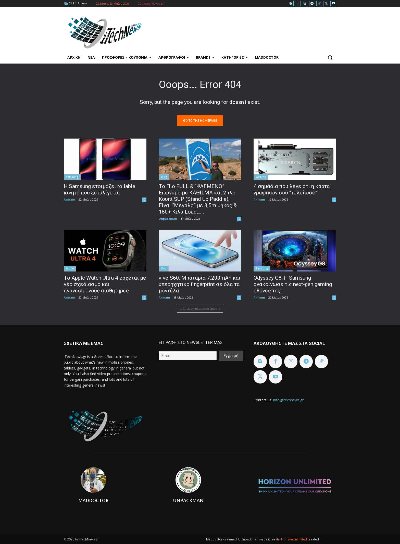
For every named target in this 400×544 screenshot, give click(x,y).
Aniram (69, 199)
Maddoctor (93, 500)
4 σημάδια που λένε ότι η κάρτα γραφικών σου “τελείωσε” (292, 189)
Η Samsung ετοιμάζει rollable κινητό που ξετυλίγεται (99, 189)
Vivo (163, 268)
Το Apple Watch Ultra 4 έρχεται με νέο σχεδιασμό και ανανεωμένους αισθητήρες (105, 284)
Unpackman (168, 218)
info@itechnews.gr (288, 400)
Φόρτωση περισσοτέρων (200, 308)
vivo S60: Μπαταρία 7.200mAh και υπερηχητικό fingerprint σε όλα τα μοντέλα (200, 284)
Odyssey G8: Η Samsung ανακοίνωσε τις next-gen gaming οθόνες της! (293, 284)
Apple (70, 268)
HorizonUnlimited (294, 539)
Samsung (72, 177)
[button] (330, 57)
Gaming (261, 177)
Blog (164, 177)
